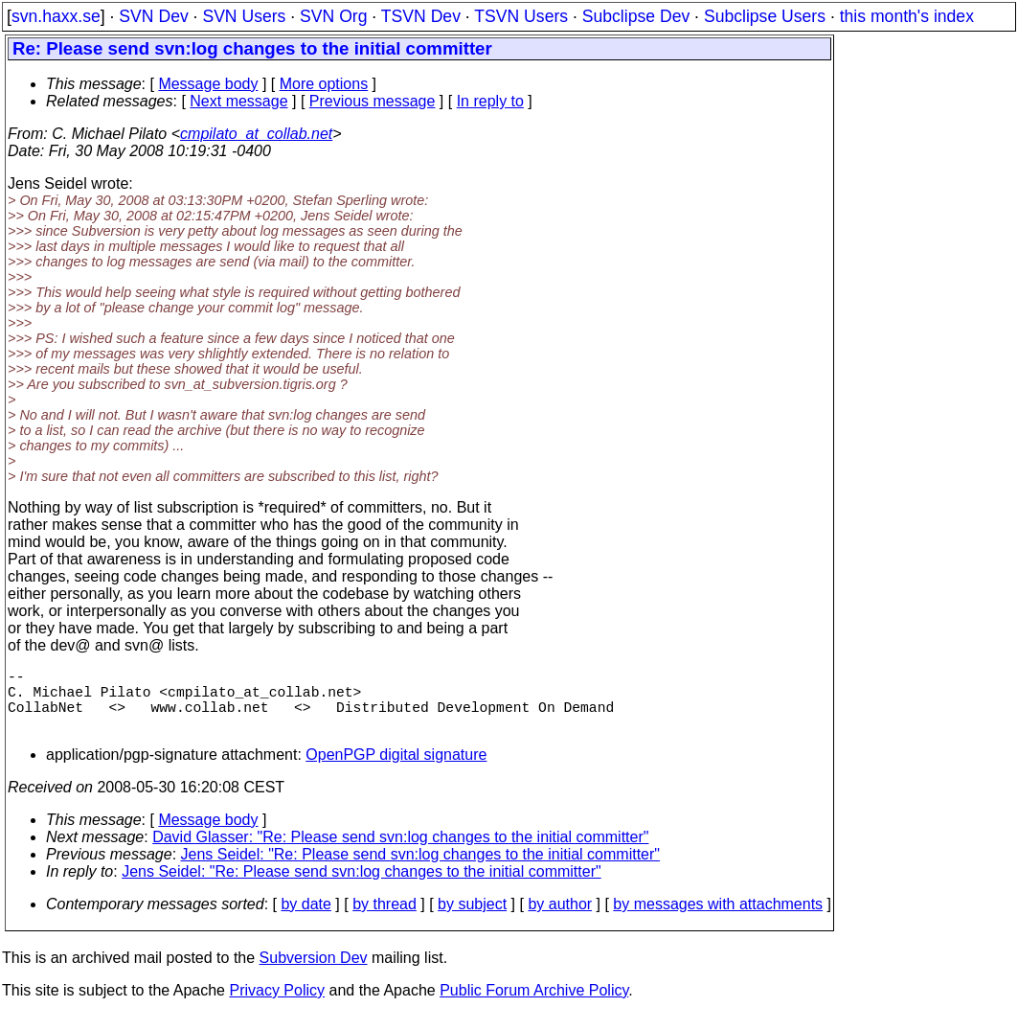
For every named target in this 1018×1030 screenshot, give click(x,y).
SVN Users (243, 16)
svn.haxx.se (56, 16)
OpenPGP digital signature (395, 770)
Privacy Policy (277, 1005)
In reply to (490, 101)
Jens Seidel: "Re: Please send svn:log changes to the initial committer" (421, 869)
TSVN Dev (421, 16)
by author (560, 919)
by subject (472, 919)
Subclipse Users (765, 16)
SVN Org (333, 16)
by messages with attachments (718, 919)
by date (305, 919)
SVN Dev (153, 16)
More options (324, 84)
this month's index (907, 16)
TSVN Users (521, 16)
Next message (238, 101)
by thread (384, 919)
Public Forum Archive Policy (534, 1005)
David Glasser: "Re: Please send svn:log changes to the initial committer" (400, 852)
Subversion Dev (314, 973)
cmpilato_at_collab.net (256, 134)
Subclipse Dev (636, 16)
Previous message (372, 101)
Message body (208, 84)
